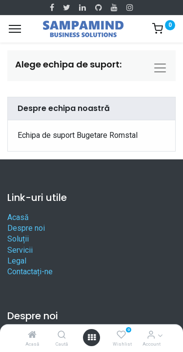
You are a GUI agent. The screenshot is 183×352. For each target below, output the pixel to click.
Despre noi (26, 228)
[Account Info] (151, 335)
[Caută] (61, 335)
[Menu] (15, 29)
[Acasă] (32, 335)
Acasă (18, 217)
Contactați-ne (30, 271)
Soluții (18, 238)
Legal (16, 260)
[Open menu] (92, 337)
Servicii (20, 250)
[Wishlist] (121, 335)
